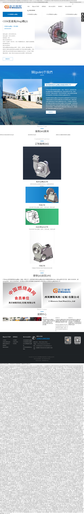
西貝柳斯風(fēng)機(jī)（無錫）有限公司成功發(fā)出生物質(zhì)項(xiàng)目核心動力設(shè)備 (48, 322)
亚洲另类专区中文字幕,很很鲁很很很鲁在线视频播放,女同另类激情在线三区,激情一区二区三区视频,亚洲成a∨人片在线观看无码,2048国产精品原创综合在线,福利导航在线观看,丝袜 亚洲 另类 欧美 (38, 0)
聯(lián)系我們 (78, 2)
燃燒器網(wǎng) (45, 360)
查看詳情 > (7, 58)
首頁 (28, 6)
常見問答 (15, 343)
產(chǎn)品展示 (52, 6)
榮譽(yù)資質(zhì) (6, 343)
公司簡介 (4, 340)
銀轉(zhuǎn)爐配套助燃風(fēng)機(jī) (63, 134)
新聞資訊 (44, 6)
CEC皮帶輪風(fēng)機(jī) (51, 14)
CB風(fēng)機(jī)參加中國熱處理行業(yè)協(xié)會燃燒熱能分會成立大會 (61, 321)
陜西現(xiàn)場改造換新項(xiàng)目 (7, 134)
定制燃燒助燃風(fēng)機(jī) (43, 2)
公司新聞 (15, 340)
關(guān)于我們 (35, 6)
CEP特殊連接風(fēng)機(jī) (71, 14)
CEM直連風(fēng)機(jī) (12, 14)
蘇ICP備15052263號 (46, 358)
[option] (42, 39)
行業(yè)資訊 (15, 341)
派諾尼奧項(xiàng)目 (32, 134)
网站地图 (79, 365)
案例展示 (60, 6)
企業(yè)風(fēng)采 (6, 341)
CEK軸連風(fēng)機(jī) (32, 14)
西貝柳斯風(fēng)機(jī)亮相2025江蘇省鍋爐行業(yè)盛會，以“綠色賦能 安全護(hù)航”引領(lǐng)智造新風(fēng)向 (74, 322)
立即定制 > (42, 186)
